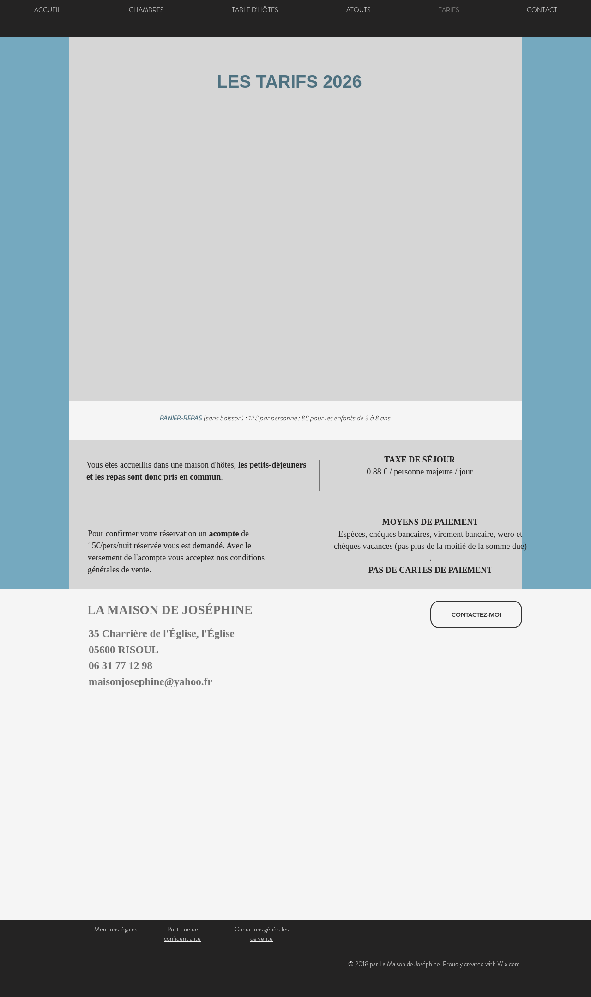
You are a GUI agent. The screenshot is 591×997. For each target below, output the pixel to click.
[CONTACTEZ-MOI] (476, 614)
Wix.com (508, 963)
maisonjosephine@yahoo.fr (150, 681)
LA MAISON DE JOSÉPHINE (165, 610)
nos (223, 557)
